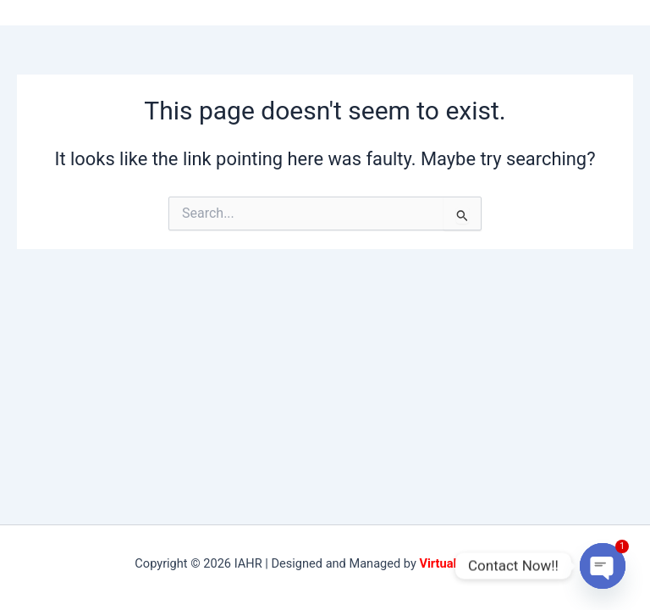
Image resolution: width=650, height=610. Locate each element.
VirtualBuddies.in (467, 563)
